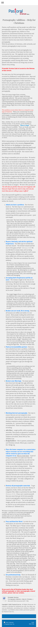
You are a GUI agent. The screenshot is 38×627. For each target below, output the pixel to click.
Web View (31, 624)
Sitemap (11, 622)
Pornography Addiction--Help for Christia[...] (20, 599)
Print (6, 622)
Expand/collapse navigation (19, 2)
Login (32, 622)
